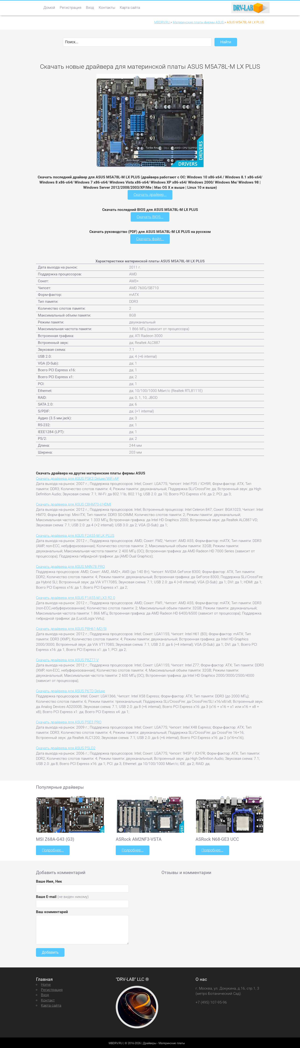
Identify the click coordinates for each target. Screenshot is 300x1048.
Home (46, 983)
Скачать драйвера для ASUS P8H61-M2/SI (71, 628)
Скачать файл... (150, 238)
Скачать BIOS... (150, 216)
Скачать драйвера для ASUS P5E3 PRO (68, 721)
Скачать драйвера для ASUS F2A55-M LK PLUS (75, 534)
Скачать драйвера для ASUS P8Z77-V (67, 659)
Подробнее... (52, 849)
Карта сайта (130, 7)
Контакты (107, 7)
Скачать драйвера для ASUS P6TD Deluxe (70, 690)
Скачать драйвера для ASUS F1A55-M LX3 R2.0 (75, 597)
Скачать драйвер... (150, 194)
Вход (90, 7)
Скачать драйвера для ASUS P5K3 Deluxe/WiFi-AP (77, 477)
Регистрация (70, 7)
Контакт (48, 999)
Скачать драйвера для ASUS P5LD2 (65, 747)
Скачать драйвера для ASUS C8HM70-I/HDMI (73, 503)
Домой (49, 7)
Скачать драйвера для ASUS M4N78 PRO (70, 566)
